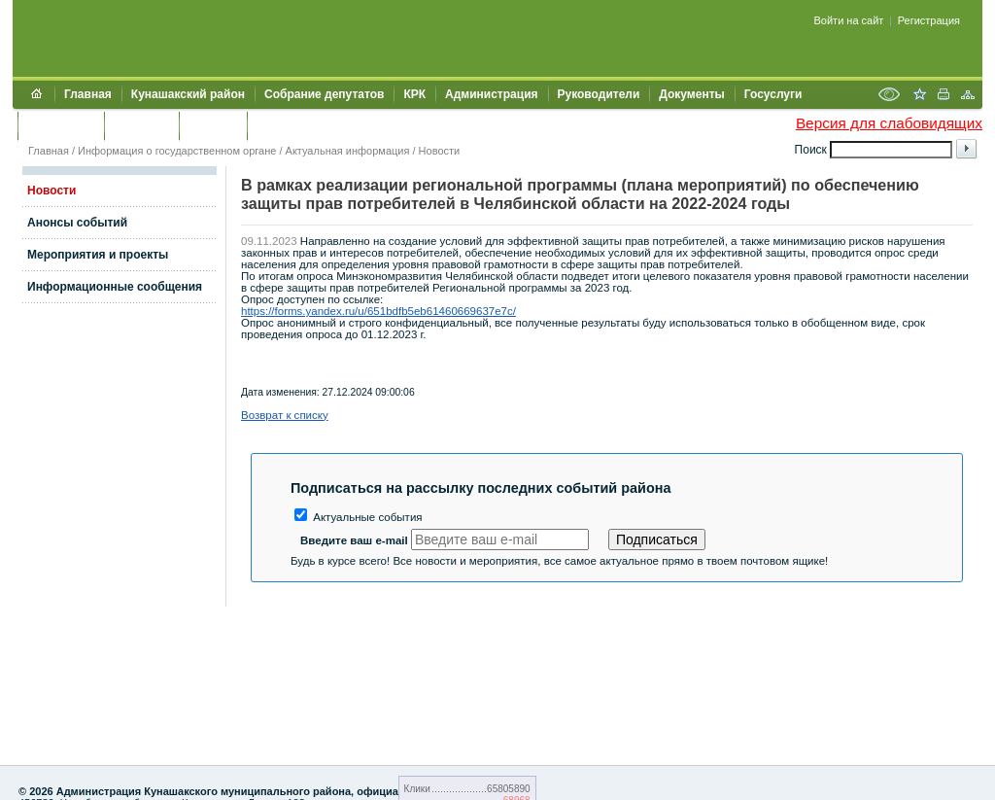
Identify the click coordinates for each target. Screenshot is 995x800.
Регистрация (929, 20)
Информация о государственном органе (177, 151)
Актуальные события (358, 517)
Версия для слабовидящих (889, 123)
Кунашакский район (188, 94)
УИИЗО (276, 125)
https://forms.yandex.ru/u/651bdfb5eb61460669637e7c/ (378, 311)
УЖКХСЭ (213, 125)
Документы (691, 94)
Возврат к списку (284, 415)
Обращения (60, 125)
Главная (88, 94)
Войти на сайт (849, 20)
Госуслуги (773, 94)
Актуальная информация (348, 151)
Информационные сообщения (114, 287)
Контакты (141, 125)
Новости (440, 151)
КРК (414, 94)
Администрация (491, 94)
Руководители (599, 94)
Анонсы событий (77, 222)
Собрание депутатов (324, 94)
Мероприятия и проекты (97, 254)
